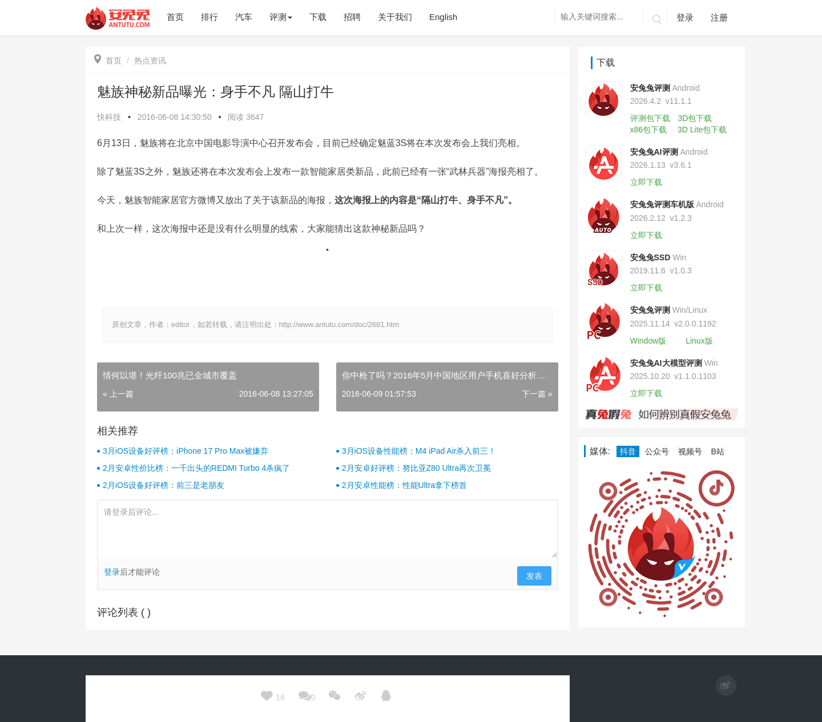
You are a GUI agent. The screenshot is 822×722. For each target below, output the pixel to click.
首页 (108, 60)
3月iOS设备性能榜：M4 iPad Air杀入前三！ (419, 450)
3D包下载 (695, 118)
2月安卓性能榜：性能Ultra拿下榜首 (404, 485)
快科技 (109, 117)
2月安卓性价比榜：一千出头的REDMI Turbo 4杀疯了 (196, 468)
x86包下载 (648, 129)
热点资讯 (150, 60)
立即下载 (646, 182)
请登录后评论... (327, 529)
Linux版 (699, 340)
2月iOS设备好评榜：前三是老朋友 (163, 485)
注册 (719, 17)
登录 (685, 17)
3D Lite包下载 (702, 129)
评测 (280, 17)
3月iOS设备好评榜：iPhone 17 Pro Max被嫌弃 (185, 450)
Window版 (648, 340)
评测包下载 (650, 118)
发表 (534, 575)
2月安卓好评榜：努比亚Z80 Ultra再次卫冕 (416, 468)
